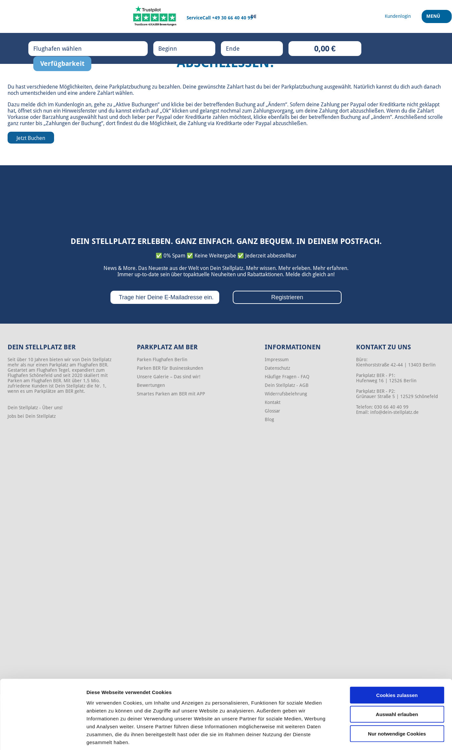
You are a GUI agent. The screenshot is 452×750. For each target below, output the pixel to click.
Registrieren (287, 297)
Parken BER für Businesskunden (170, 368)
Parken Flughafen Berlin (162, 359)
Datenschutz (277, 368)
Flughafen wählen (64, 48)
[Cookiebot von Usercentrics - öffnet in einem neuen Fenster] (43, 737)
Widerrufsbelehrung (286, 393)
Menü (434, 19)
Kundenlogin (69, 104)
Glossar (272, 411)
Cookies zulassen (397, 663)
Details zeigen (350, 737)
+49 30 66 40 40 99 (232, 17)
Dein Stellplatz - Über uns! (35, 407)
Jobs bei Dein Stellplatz (32, 416)
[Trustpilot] (155, 16)
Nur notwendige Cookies (397, 702)
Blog (269, 419)
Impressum (277, 359)
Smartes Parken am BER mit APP (171, 393)
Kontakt (273, 402)
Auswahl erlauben (397, 682)
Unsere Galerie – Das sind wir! (168, 376)
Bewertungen (151, 385)
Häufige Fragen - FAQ (287, 376)
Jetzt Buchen (30, 138)
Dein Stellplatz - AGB (287, 385)
